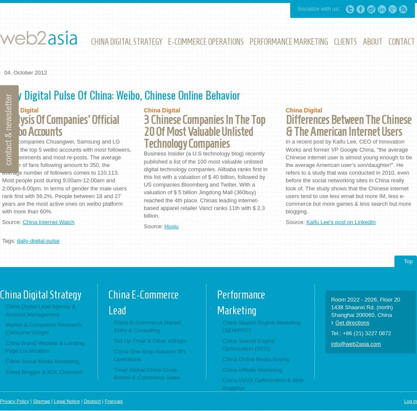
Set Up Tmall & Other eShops (150, 341)
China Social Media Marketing (42, 361)
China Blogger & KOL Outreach (44, 372)
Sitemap (41, 401)
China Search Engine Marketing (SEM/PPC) (262, 326)
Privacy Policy (14, 401)
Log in (410, 401)
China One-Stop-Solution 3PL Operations (150, 355)
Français (114, 401)
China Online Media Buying (256, 359)
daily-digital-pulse (38, 241)
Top (408, 261)
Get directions (352, 322)
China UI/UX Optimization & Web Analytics (263, 384)
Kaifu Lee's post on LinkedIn (341, 222)
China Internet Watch (48, 222)
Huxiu (172, 226)
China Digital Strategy (40, 294)
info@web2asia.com (356, 344)
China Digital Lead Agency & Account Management (41, 310)
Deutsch (92, 401)
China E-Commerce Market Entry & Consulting (147, 326)
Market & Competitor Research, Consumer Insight (44, 329)
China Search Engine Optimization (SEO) (249, 345)
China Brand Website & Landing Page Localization (45, 347)
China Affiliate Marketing (252, 370)
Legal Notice (67, 401)
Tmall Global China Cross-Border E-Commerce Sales (147, 374)
